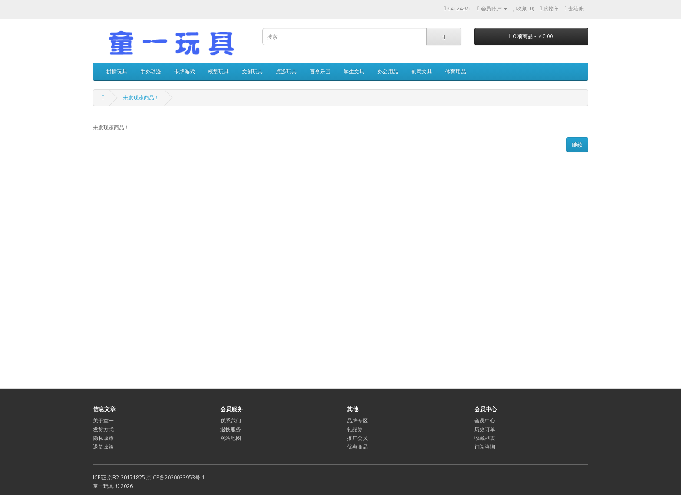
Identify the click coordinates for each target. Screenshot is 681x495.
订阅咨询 (484, 446)
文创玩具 (252, 71)
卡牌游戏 (184, 71)
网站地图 (230, 438)
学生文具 (354, 71)
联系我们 (230, 420)
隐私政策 (103, 438)
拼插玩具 (116, 71)
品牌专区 (357, 420)
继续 (577, 144)
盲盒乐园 (320, 71)
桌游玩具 (286, 71)
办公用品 (387, 71)
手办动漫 (150, 71)
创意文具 (421, 71)
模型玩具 (218, 71)
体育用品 (455, 71)
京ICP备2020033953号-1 (175, 477)
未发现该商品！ (141, 97)
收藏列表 (484, 438)
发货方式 (103, 429)
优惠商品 (357, 446)
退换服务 (230, 429)
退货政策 (103, 446)
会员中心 (484, 420)
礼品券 (355, 429)
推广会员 (357, 438)
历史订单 (484, 429)
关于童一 (103, 420)
